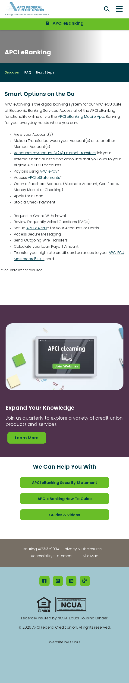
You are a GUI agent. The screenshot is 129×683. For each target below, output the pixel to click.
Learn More (26, 438)
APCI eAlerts (36, 228)
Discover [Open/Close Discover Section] (12, 72)
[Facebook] (44, 581)
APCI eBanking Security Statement (64, 483)
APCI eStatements (44, 178)
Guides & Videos (64, 515)
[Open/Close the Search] (107, 9)
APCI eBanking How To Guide (65, 499)
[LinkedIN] (71, 581)
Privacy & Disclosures (83, 549)
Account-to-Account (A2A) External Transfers (55, 153)
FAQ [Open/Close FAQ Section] (27, 72)
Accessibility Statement (52, 556)
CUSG (75, 642)
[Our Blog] (85, 581)
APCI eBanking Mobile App (81, 117)
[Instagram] (58, 581)
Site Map (90, 556)
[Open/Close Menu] (119, 9)
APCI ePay (48, 172)
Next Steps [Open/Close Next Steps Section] (45, 72)
